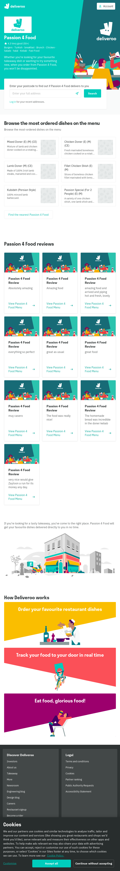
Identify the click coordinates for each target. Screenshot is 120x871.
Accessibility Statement (78, 791)
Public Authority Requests (80, 785)
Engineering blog (16, 791)
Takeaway (12, 773)
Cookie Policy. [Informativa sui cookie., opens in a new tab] (55, 856)
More (9, 779)
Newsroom (13, 785)
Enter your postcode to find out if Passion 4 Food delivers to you (49, 86)
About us (11, 767)
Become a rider (15, 815)
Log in (13, 101)
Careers (11, 803)
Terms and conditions (77, 761)
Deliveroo (14, 6)
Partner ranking (74, 779)
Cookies (70, 773)
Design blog (13, 797)
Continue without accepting (93, 864)
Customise (9, 863)
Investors (12, 761)
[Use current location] (77, 93)
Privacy (69, 767)
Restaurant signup (16, 809)
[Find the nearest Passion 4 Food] (28, 215)
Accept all (51, 864)
